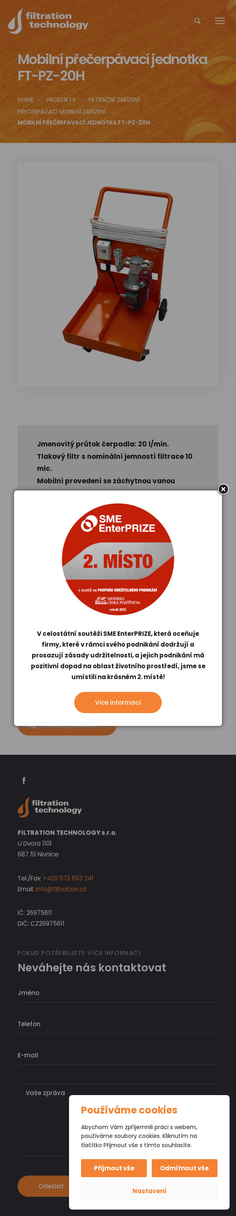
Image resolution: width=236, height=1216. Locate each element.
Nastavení (149, 1191)
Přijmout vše (114, 1168)
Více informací (118, 702)
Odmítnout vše (184, 1168)
